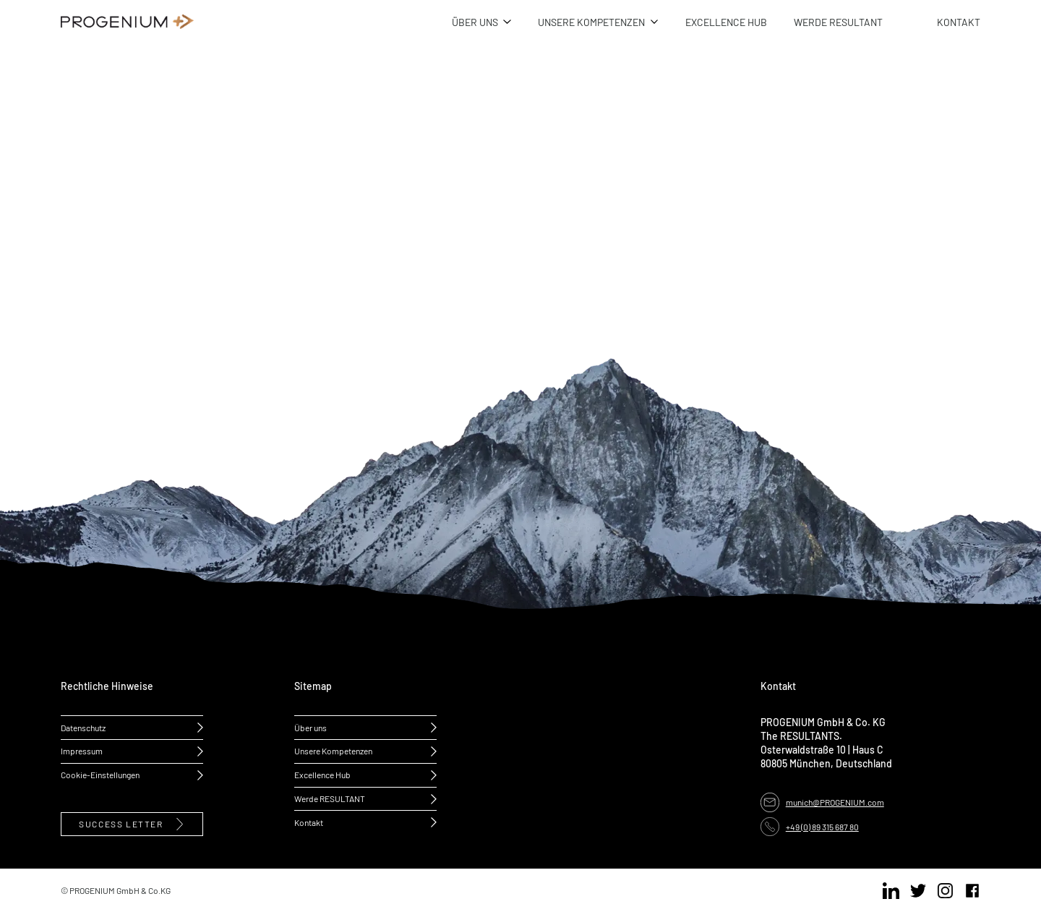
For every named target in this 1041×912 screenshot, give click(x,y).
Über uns (310, 727)
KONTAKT (958, 21)
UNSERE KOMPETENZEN (591, 21)
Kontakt (308, 822)
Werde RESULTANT (329, 798)
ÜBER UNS (475, 21)
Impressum (82, 751)
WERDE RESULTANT (838, 21)
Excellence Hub (322, 774)
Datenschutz (83, 727)
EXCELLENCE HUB (726, 21)
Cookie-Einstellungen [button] (100, 774)
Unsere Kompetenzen (333, 751)
